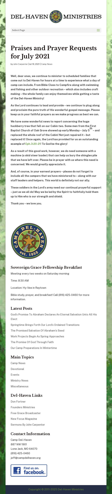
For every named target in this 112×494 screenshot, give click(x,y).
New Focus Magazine (24, 418)
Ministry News (19, 380)
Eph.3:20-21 (33, 143)
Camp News (46, 64)
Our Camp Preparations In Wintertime (34, 347)
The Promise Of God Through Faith (32, 342)
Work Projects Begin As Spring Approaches (37, 336)
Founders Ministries (23, 407)
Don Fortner (18, 401)
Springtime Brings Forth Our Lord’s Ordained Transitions (45, 324)
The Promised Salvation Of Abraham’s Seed (37, 330)
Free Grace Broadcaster (26, 413)
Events (15, 374)
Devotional (17, 369)
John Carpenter (20, 64)
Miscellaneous (19, 386)
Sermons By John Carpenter (28, 424)
